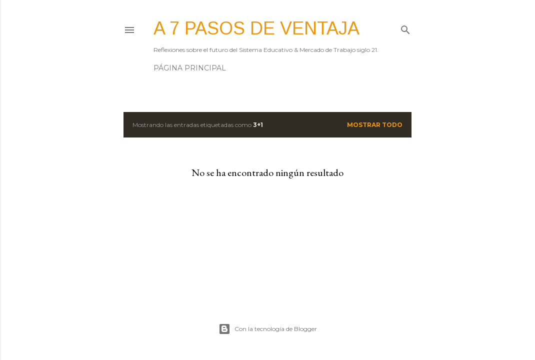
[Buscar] (406, 28)
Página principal (190, 68)
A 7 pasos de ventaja (257, 28)
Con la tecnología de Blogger (267, 329)
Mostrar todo (374, 124)
